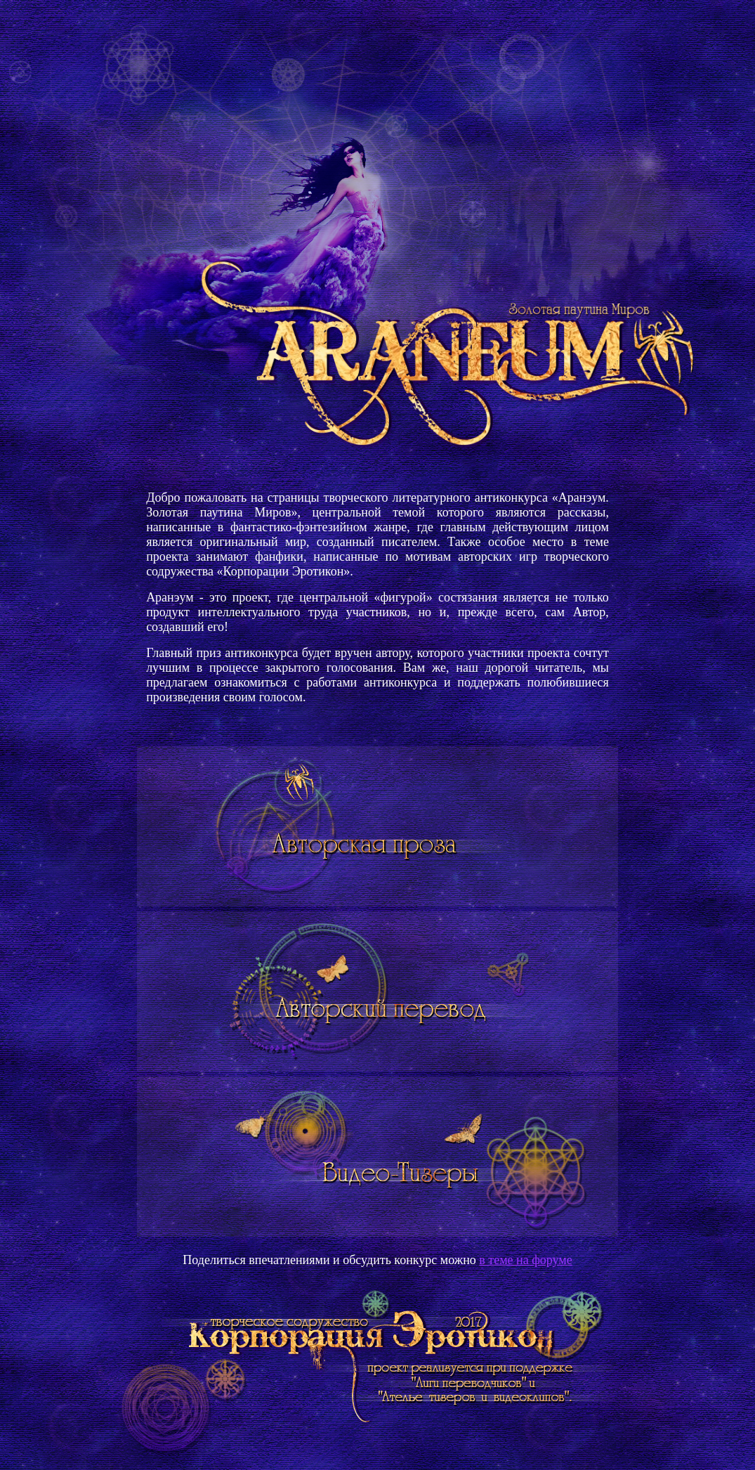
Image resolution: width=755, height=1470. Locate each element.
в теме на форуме (525, 1260)
